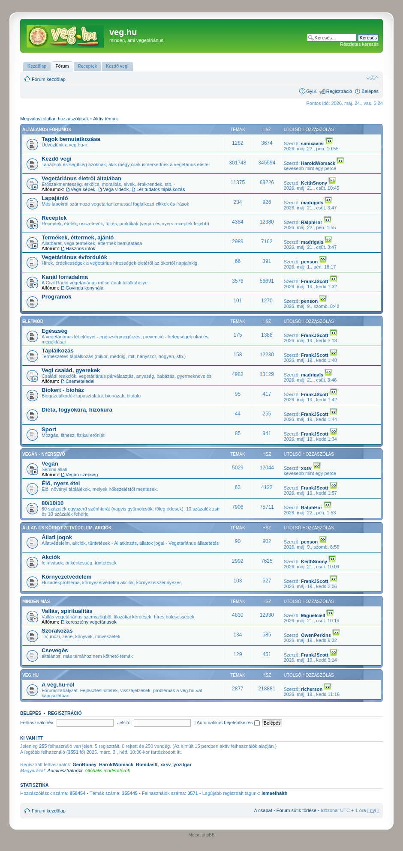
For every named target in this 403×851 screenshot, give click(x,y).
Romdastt (147, 764)
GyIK (311, 91)
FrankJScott (314, 281)
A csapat (263, 810)
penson (309, 261)
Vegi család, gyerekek (71, 370)
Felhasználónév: (37, 722)
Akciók (51, 557)
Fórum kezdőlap (49, 79)
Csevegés (55, 650)
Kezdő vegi (57, 158)
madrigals (312, 202)
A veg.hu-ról (58, 684)
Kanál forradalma (65, 277)
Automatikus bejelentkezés (228, 722)
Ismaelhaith (275, 793)
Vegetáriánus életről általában (81, 178)
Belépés (370, 91)
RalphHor (311, 222)
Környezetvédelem (67, 576)
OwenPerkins (316, 635)
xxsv (306, 468)
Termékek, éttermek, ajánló (78, 237)
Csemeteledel (80, 381)
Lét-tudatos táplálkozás (160, 189)
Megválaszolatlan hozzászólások (54, 118)
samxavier (312, 143)
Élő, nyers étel (61, 483)
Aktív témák (105, 118)
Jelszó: (124, 722)
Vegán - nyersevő (43, 454)
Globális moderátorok (107, 770)
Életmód (32, 321)
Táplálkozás (58, 350)
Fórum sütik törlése (297, 810)
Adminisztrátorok (65, 770)
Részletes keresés (359, 44)
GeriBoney (84, 764)
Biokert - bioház (63, 390)
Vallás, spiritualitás (67, 611)
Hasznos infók (80, 248)
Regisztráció (339, 91)
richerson (311, 689)
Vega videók (116, 189)
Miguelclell (313, 615)
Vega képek (83, 189)
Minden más (36, 601)
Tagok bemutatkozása (71, 139)
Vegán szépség (82, 474)
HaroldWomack (318, 163)
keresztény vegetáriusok (91, 621)
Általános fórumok (47, 129)
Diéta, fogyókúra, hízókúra (77, 409)
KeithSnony (314, 182)
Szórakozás (57, 630)
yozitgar (183, 764)
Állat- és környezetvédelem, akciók (66, 528)
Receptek (54, 218)
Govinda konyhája (84, 287)
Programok (57, 296)
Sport (49, 429)
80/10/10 (52, 503)
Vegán (50, 463)
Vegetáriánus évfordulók (74, 257)
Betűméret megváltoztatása (372, 77)
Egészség (55, 331)
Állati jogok (57, 537)
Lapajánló (55, 198)
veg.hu (30, 675)
